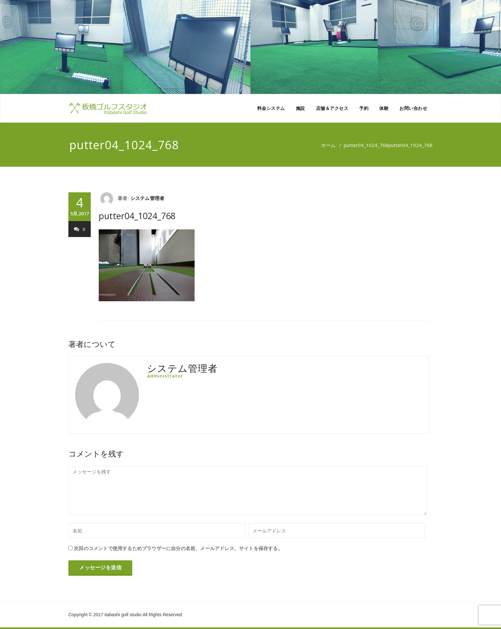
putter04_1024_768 (366, 145)
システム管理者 (147, 198)
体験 (384, 108)
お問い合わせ (413, 108)
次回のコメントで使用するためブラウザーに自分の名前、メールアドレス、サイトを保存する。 (178, 548)
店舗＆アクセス (332, 108)
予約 (363, 108)
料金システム (271, 108)
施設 (300, 108)
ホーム (328, 145)
